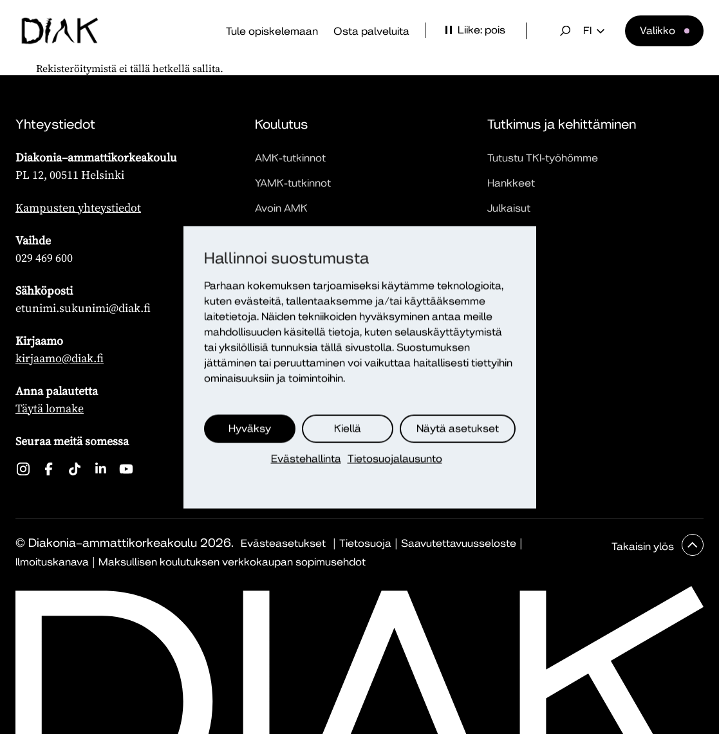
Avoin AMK (281, 208)
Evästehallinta (306, 458)
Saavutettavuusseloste (458, 543)
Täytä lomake (49, 408)
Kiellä (347, 428)
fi (593, 31)
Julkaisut (508, 208)
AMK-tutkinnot (290, 158)
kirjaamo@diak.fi (59, 358)
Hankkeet (511, 183)
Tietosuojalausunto (395, 458)
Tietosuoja (365, 543)
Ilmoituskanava (52, 562)
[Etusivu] (59, 30)
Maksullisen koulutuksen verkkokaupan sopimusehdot (232, 562)
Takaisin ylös (644, 546)
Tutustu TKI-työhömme (542, 158)
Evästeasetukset (283, 543)
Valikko (657, 30)
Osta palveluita (371, 31)
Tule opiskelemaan (272, 31)
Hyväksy (250, 428)
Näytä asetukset (457, 428)
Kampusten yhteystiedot (78, 207)
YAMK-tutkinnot (293, 183)
